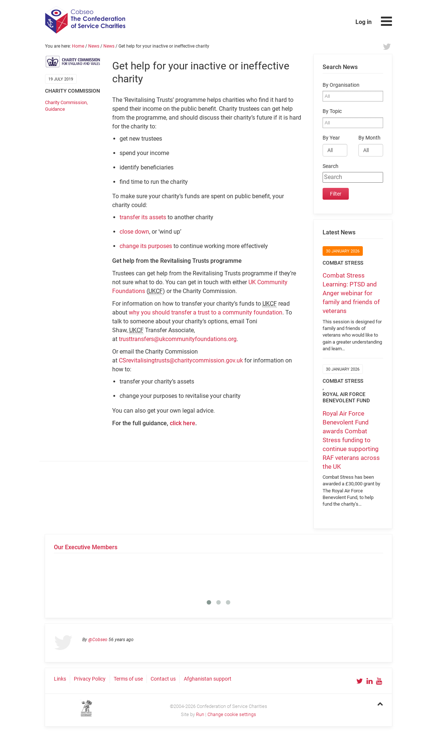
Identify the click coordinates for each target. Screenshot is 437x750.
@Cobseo (97, 639)
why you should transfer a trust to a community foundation (205, 312)
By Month (369, 138)
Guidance (55, 109)
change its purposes (146, 246)
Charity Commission (66, 102)
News (93, 46)
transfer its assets (143, 217)
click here (182, 423)
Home (78, 46)
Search (330, 166)
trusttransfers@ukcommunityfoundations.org (178, 339)
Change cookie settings (231, 714)
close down (134, 231)
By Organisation (341, 85)
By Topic (332, 111)
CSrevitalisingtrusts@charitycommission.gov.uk (181, 360)
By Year (331, 138)
